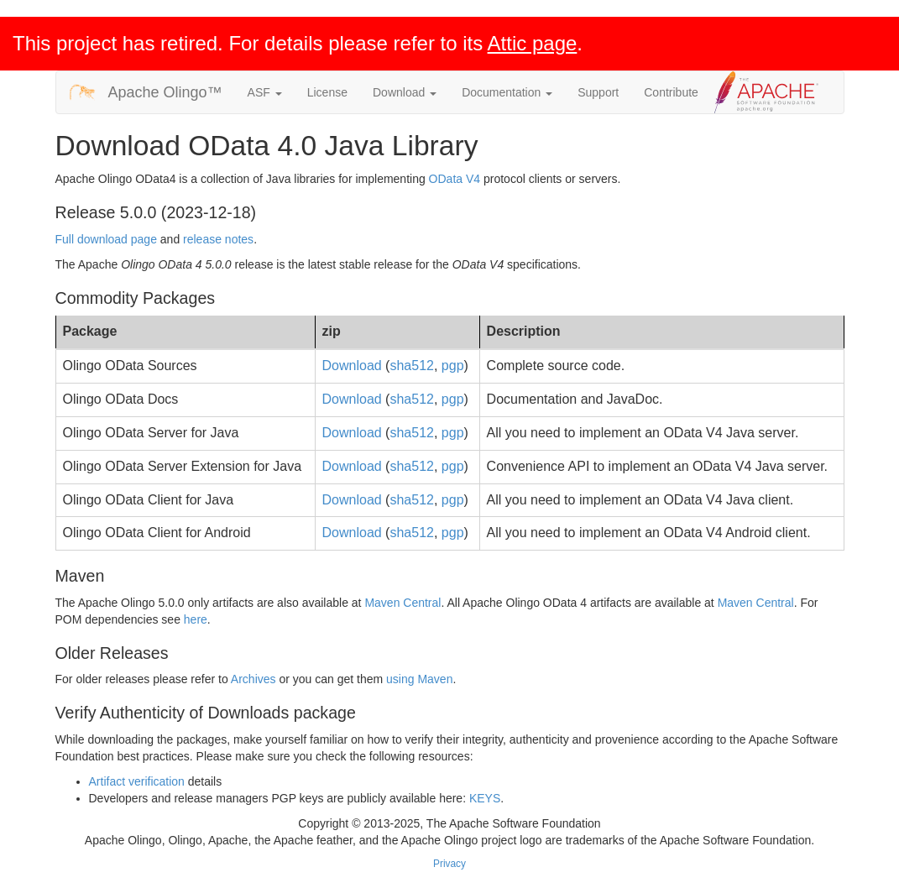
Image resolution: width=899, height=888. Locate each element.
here (195, 619)
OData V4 (454, 178)
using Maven (419, 679)
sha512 (411, 365)
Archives (253, 679)
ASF (265, 92)
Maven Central (402, 602)
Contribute (671, 92)
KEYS (484, 798)
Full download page (106, 239)
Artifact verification (137, 781)
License (327, 92)
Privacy (449, 864)
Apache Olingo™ (165, 92)
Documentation (507, 92)
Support (598, 92)
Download (404, 92)
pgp (453, 365)
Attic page (533, 43)
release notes (218, 239)
